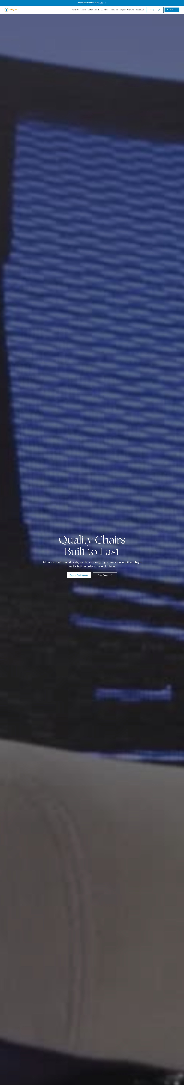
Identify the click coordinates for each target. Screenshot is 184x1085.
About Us (104, 10)
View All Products (171, 10)
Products (75, 10)
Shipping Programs (127, 10)
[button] (75, 10)
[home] (11, 10)
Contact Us (140, 10)
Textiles (83, 10)
